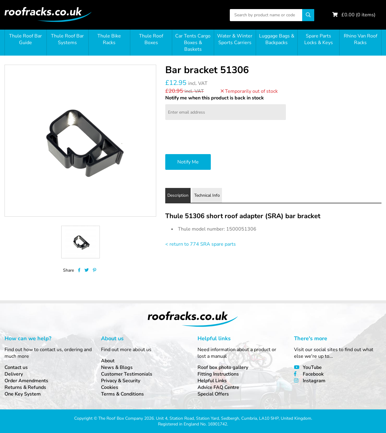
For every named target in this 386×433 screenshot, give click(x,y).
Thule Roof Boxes (151, 39)
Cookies (109, 387)
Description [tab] (177, 195)
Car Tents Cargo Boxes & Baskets (192, 43)
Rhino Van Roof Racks (360, 39)
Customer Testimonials (126, 374)
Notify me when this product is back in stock (214, 98)
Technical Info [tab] (207, 195)
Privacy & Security (120, 380)
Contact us (16, 367)
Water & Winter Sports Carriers (234, 39)
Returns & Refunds (25, 387)
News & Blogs (117, 367)
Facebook (313, 374)
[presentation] (211, 138)
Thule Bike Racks (109, 39)
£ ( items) (358, 14)
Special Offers (213, 394)
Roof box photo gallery (223, 367)
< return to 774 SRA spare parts (200, 244)
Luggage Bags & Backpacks (276, 39)
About (108, 360)
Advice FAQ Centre (218, 387)
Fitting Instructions (218, 374)
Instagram (314, 380)
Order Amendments (26, 380)
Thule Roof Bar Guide (25, 39)
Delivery (14, 374)
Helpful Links (212, 380)
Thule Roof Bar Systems (67, 39)
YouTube (312, 367)
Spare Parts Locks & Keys (318, 39)
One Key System (23, 394)
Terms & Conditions (122, 394)
